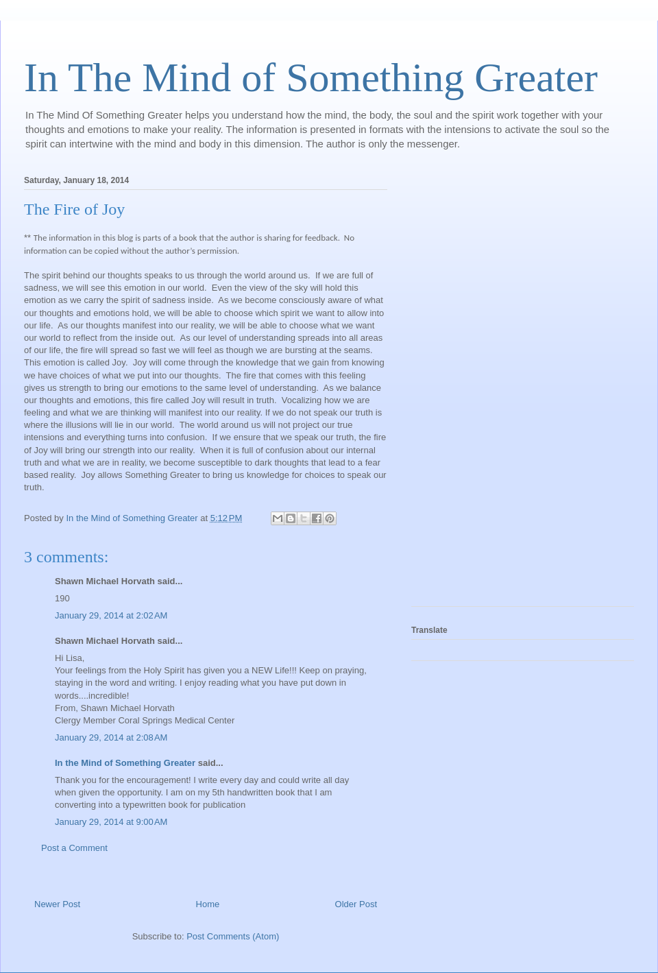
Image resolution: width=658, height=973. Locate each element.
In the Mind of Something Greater (125, 763)
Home (208, 904)
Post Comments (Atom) (232, 936)
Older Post (356, 904)
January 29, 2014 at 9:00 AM (111, 822)
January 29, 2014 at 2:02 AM (111, 615)
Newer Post (57, 904)
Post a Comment (74, 848)
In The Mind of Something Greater (311, 77)
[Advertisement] (466, 386)
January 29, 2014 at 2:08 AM (111, 737)
